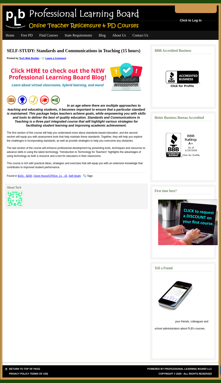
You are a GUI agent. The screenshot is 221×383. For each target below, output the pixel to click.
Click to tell (164, 321)
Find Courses (48, 35)
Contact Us (140, 35)
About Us (119, 35)
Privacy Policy (19, 373)
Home (10, 35)
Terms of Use (39, 373)
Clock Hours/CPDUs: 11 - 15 (50, 175)
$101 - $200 (25, 175)
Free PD (27, 35)
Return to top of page (24, 369)
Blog (102, 35)
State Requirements (78, 35)
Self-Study (75, 175)
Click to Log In (191, 20)
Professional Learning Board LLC (188, 369)
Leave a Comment (55, 58)
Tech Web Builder (29, 58)
